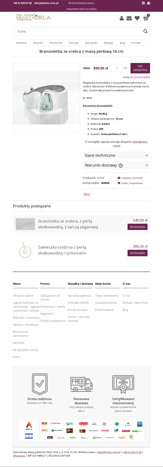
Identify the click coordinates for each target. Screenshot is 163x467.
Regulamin (46, 314)
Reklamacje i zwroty (52, 306)
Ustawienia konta (106, 303)
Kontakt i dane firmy (135, 303)
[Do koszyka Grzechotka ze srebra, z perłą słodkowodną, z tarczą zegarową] (138, 227)
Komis (100, 178)
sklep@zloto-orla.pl (46, 3)
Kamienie (18, 343)
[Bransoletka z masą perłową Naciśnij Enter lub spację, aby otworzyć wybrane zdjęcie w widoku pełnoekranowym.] (46, 97)
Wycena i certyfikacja (26, 325)
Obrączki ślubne (23, 295)
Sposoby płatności (79, 295)
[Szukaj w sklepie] (78, 31)
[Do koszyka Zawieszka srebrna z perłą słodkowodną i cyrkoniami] (138, 253)
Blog (125, 310)
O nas (126, 295)
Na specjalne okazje (25, 350)
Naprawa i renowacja (26, 317)
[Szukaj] (145, 31)
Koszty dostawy (77, 310)
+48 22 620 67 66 (22, 3)
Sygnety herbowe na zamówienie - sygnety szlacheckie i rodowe (26, 306)
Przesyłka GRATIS (78, 303)
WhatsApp (19, 455)
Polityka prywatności (53, 321)
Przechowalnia (104, 310)
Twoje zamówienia (106, 295)
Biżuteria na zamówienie (20, 333)
